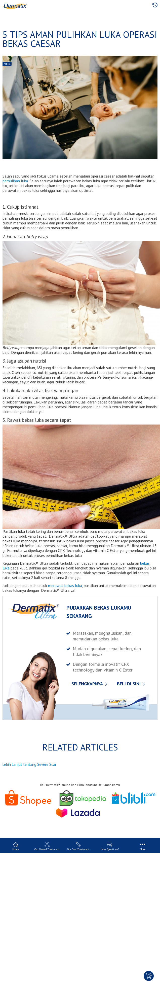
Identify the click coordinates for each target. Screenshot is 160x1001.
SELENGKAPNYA (87, 684)
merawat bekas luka (65, 585)
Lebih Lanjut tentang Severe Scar (29, 764)
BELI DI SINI (129, 684)
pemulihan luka (15, 180)
